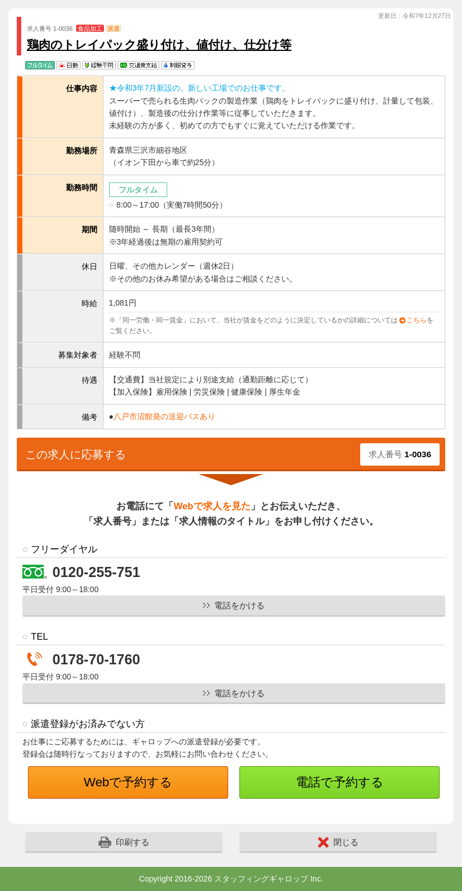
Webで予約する (128, 782)
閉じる (338, 842)
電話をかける (239, 605)
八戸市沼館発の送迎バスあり (164, 416)
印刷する (123, 842)
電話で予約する (340, 782)
